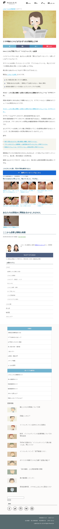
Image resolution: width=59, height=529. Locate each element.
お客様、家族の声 (13, 356)
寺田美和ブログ (43, 517)
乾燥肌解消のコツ (13, 384)
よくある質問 (11, 365)
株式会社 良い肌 (39, 523)
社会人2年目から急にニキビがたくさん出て (45, 191)
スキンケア (9, 316)
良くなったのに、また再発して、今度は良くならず (28, 191)
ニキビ (8, 267)
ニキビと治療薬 (11, 275)
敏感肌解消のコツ (13, 388)
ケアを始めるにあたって (14, 337)
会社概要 (27, 520)
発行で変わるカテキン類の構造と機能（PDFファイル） (20, 141)
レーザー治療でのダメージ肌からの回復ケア (45, 204)
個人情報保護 (34, 520)
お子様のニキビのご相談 (14, 342)
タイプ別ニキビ (11, 291)
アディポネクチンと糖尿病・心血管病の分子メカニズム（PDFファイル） (26, 144)
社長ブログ (51, 517)
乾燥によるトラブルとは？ (15, 398)
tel (35, 3)
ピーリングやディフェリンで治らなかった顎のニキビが (28, 204)
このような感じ (12, 74)
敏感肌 (8, 312)
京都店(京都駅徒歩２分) (14, 332)
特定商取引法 (42, 520)
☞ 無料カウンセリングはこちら (29, 173)
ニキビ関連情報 (11, 295)
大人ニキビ (10, 283)
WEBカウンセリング (40, 245)
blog (43, 3)
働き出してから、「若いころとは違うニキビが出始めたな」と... (11, 191)
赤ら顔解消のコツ (13, 379)
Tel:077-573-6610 (29, 255)
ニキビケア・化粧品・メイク (14, 279)
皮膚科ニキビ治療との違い (14, 271)
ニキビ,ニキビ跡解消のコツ (15, 374)
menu (28, 3)
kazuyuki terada (22, 236)
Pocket (49, 46)
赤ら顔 (8, 308)
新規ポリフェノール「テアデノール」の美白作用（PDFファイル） (24, 147)
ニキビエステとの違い (13, 299)
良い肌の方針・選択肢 (14, 346)
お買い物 (51, 3)
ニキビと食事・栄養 (12, 287)
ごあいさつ (11, 351)
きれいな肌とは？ (13, 393)
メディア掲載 (11, 360)
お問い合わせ (50, 520)
